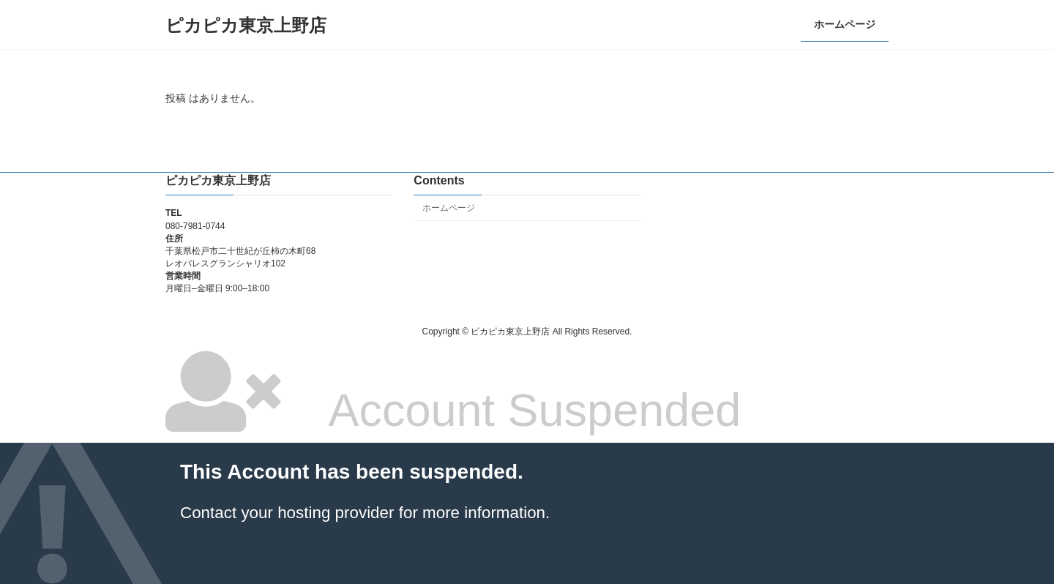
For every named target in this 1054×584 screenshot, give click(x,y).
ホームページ (448, 208)
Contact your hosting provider (287, 512)
